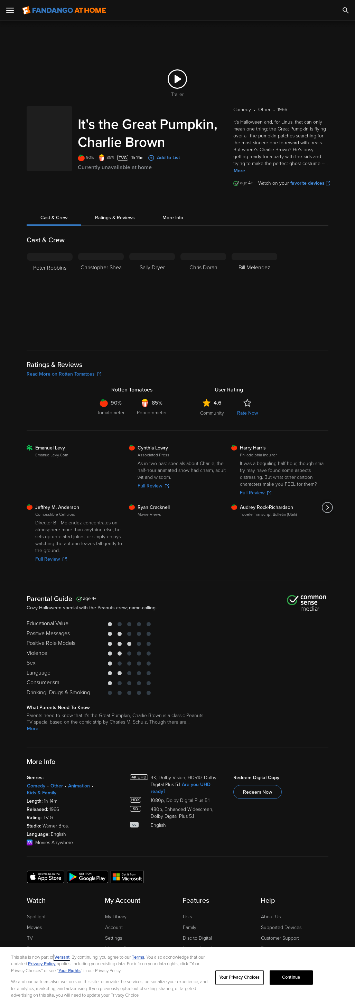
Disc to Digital (197, 942)
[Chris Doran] (203, 299)
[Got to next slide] (327, 511)
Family (189, 931)
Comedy (36, 789)
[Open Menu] (10, 10)
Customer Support (280, 942)
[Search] (345, 10)
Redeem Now (257, 795)
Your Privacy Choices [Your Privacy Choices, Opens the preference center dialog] (239, 977)
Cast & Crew (53, 221)
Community (212, 416)
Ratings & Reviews (115, 221)
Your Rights (69, 971)
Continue (291, 977)
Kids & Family (41, 796)
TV (30, 942)
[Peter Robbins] (50, 299)
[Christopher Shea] (101, 299)
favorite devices (310, 187)
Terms (138, 957)
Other (56, 789)
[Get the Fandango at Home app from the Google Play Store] (87, 880)
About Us (271, 920)
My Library (116, 920)
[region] (177, 977)
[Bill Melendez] (254, 299)
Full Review (153, 489)
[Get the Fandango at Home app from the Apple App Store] (46, 880)
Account (114, 931)
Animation (79, 789)
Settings (113, 942)
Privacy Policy (42, 964)
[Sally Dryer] (152, 299)
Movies (34, 931)
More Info (172, 221)
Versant (61, 957)
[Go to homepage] (64, 10)
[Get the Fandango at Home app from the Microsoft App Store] (127, 880)
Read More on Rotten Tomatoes (64, 377)
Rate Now (247, 416)
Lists (187, 920)
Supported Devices (281, 931)
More (239, 174)
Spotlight (36, 920)
